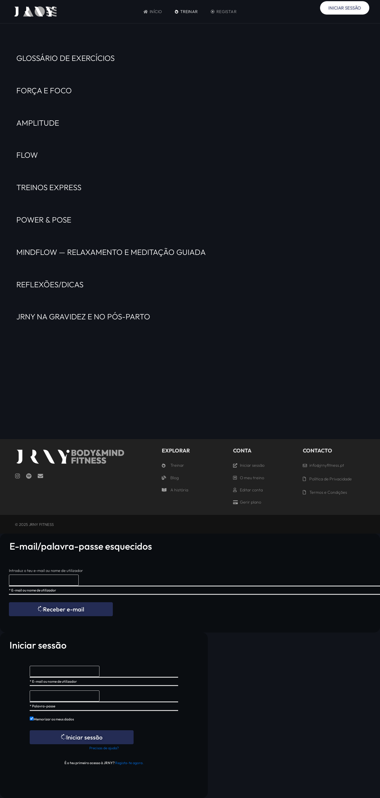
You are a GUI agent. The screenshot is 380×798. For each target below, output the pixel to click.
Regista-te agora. (129, 763)
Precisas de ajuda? (104, 748)
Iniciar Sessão (344, 8)
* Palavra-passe (42, 706)
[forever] (32, 718)
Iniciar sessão (81, 737)
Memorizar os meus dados (54, 719)
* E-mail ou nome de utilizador (32, 590)
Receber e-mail (61, 609)
